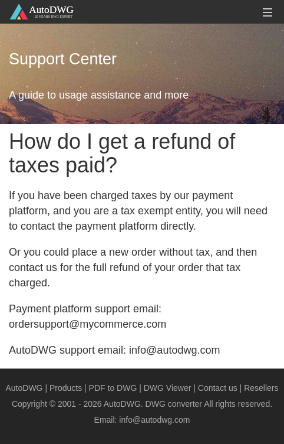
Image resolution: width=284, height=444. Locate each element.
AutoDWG (24, 388)
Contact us (217, 388)
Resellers (261, 388)
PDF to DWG (113, 388)
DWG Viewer (167, 388)
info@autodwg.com (154, 420)
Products (65, 388)
